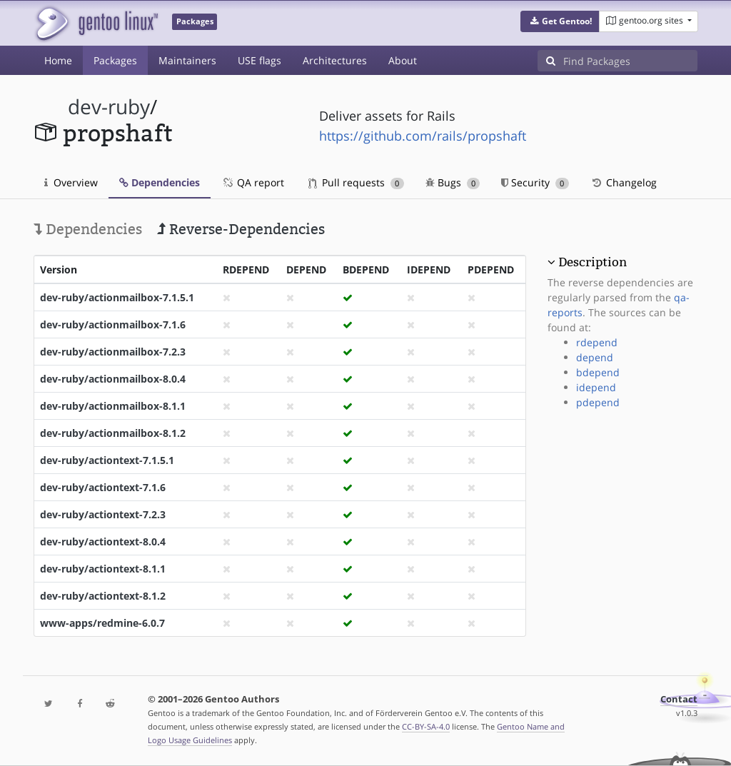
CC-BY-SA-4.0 (426, 726)
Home (58, 60)
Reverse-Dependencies (241, 229)
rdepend (596, 342)
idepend (596, 387)
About (402, 60)
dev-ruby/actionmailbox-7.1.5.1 (117, 297)
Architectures (335, 60)
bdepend (598, 372)
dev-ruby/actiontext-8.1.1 (103, 568)
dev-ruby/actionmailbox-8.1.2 (113, 433)
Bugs (452, 182)
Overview (71, 182)
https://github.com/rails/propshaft (422, 135)
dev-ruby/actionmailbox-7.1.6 (113, 324)
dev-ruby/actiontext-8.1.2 (103, 596)
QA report (252, 182)
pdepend (598, 402)
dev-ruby (109, 107)
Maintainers (187, 60)
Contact (678, 699)
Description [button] (592, 262)
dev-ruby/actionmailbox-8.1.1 (113, 406)
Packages (115, 60)
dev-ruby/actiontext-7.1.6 (103, 487)
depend (594, 357)
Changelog (623, 182)
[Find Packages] (630, 60)
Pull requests (356, 182)
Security (535, 182)
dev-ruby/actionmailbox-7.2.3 (113, 351)
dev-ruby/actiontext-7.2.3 (103, 514)
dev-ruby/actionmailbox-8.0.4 (113, 378)
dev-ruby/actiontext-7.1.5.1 (107, 460)
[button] (560, 21)
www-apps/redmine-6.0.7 (102, 623)
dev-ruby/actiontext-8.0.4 (103, 541)
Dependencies (159, 182)
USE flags (259, 60)
